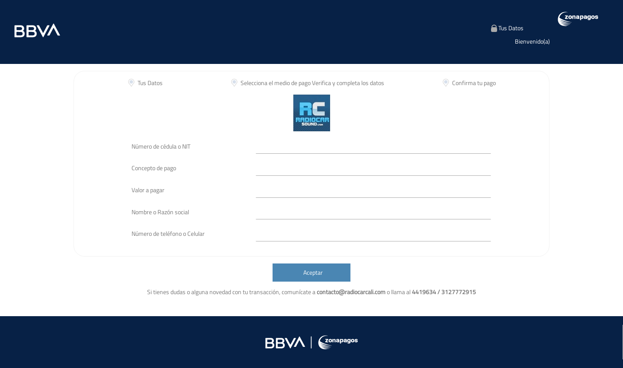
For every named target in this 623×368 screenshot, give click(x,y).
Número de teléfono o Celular (168, 233)
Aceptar (313, 272)
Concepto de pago (154, 167)
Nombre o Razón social (160, 211)
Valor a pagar (148, 189)
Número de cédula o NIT (161, 146)
